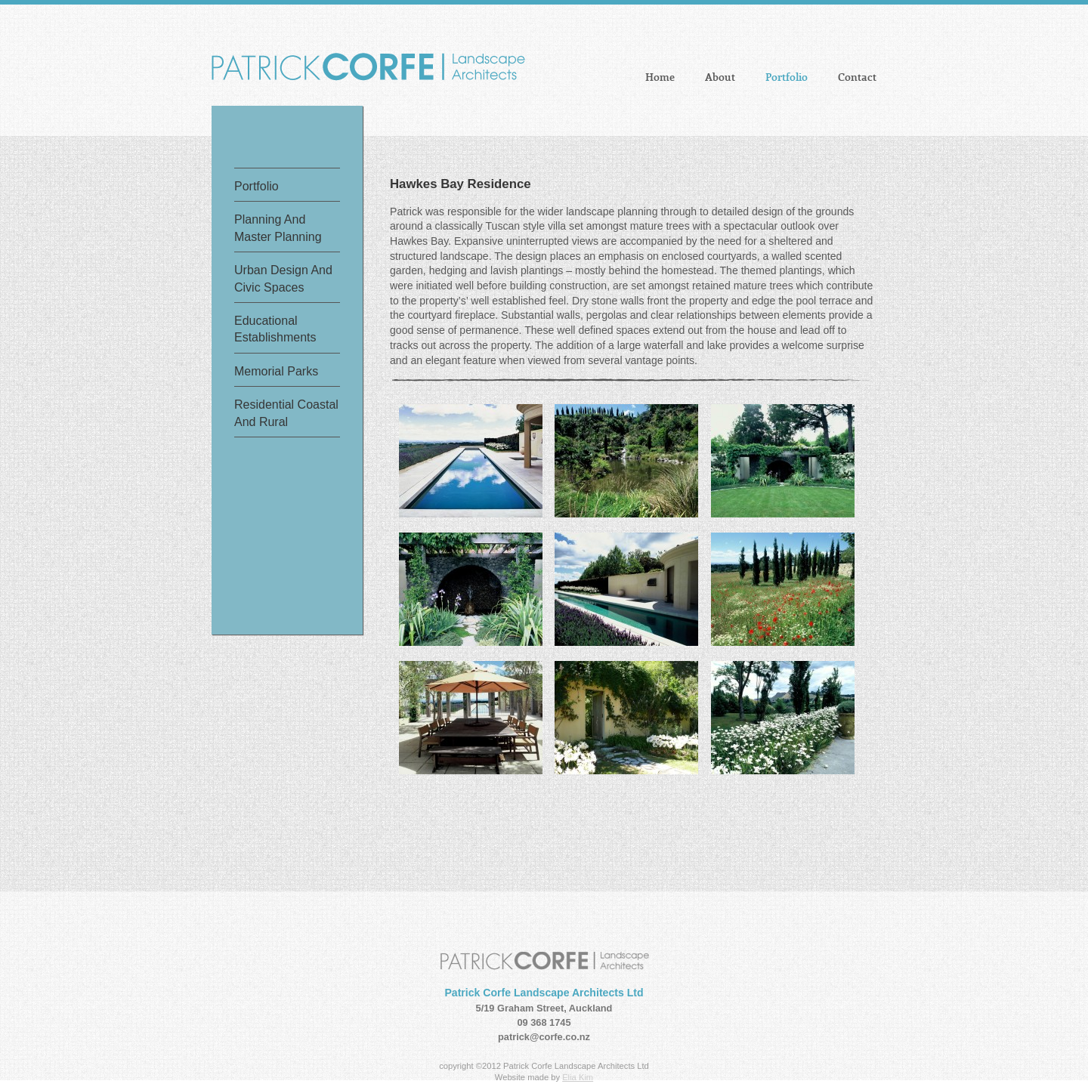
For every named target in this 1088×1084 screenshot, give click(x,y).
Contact (857, 78)
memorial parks (276, 371)
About (720, 78)
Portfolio (786, 78)
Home (660, 78)
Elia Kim (577, 1077)
